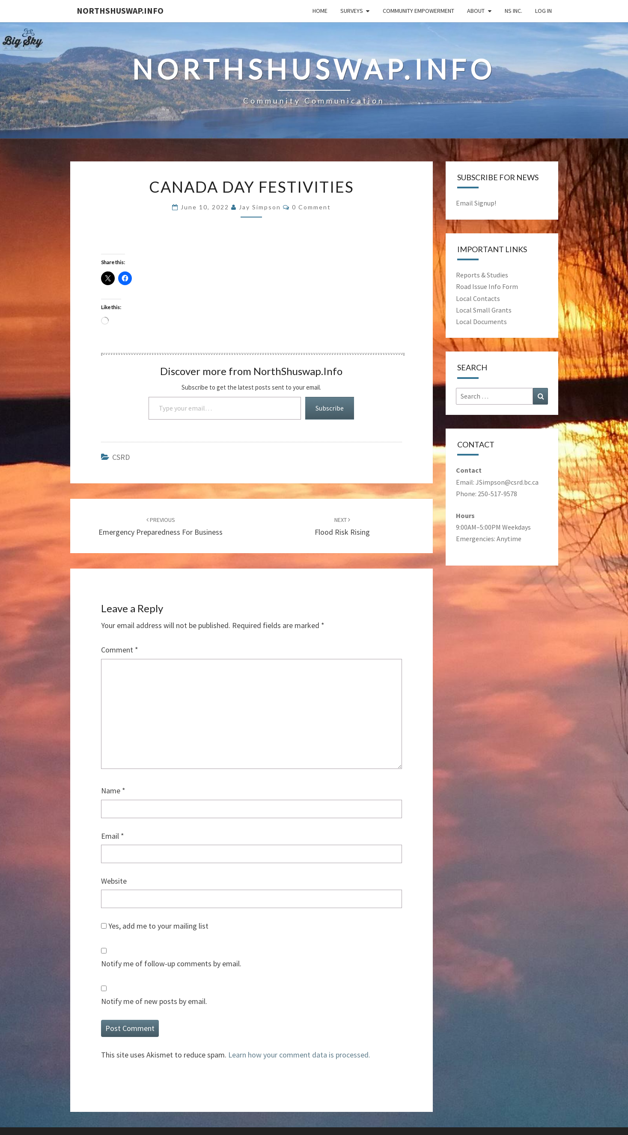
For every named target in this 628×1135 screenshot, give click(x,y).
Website (114, 881)
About (476, 11)
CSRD (121, 457)
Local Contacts (478, 298)
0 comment (311, 207)
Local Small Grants (484, 310)
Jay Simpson (260, 207)
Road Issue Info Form (487, 286)
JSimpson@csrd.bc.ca (507, 482)
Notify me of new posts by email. (154, 1001)
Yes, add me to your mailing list (154, 926)
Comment (119, 650)
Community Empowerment (418, 11)
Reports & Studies (482, 275)
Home (320, 11)
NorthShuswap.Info (120, 10)
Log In (543, 11)
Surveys (351, 11)
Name (113, 790)
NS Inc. (513, 11)
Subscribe (329, 408)
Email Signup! (476, 203)
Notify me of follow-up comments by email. (171, 963)
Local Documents (481, 321)
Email (112, 836)
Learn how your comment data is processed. (299, 1055)
